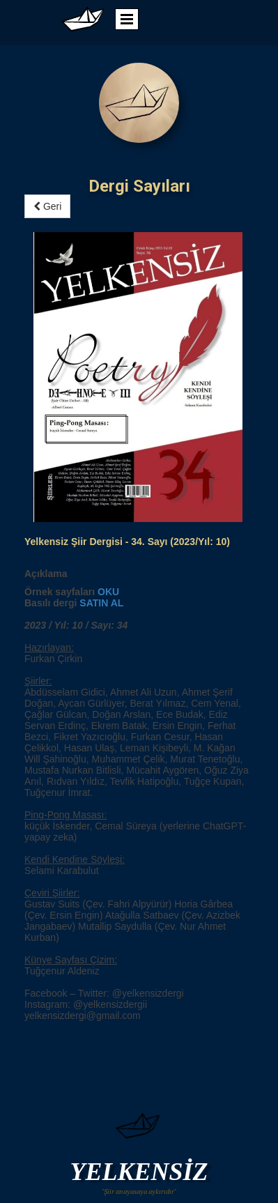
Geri (47, 206)
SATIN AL (101, 313)
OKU (108, 301)
